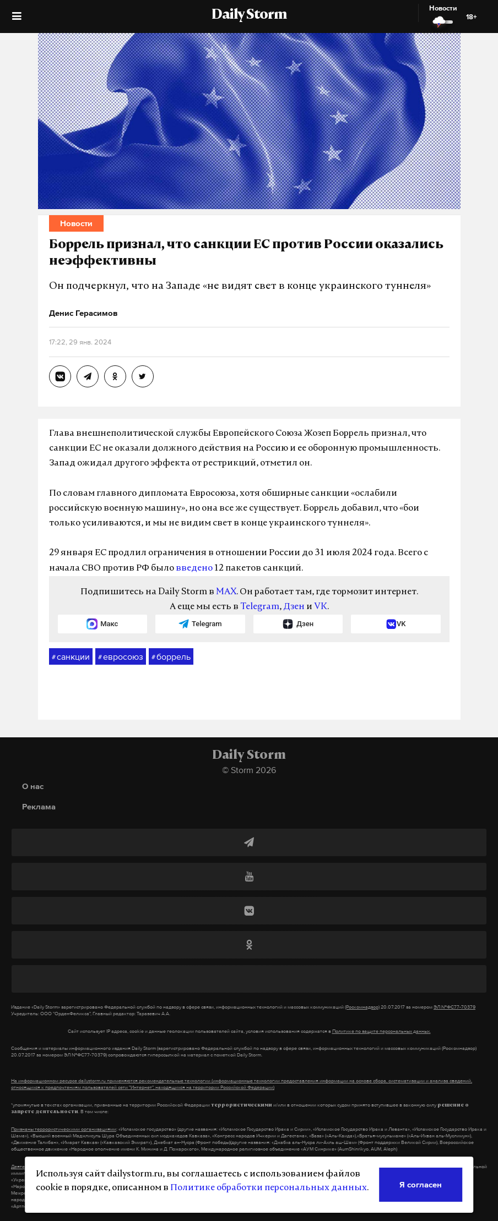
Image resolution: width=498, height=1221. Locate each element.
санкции (71, 656)
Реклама (39, 806)
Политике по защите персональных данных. (381, 1031)
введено (194, 568)
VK (320, 607)
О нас (33, 786)
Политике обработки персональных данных (268, 1188)
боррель (171, 656)
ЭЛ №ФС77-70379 (454, 1007)
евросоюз (120, 656)
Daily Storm (249, 15)
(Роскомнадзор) (362, 1007)
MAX (226, 592)
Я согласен (420, 1184)
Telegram (259, 607)
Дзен (294, 607)
